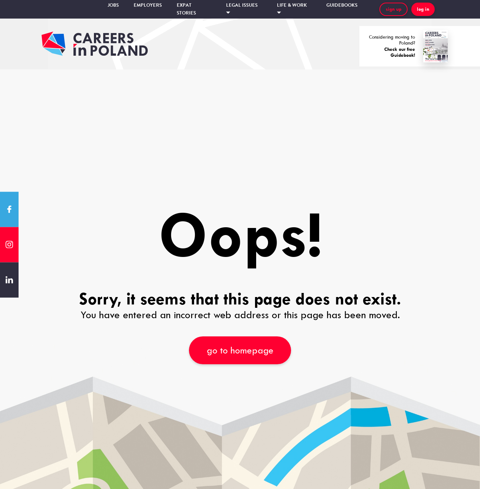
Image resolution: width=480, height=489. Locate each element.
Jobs (113, 5)
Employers (148, 5)
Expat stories (186, 9)
